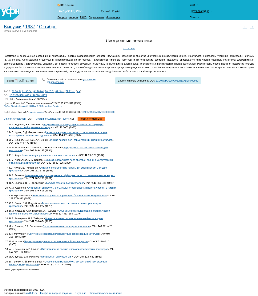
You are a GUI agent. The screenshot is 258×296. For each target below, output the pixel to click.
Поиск (193, 17)
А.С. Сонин (129, 48)
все (78, 91)
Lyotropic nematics (36, 112)
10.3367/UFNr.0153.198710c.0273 (28, 95)
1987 (30, 26)
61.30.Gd (27, 91)
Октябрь (48, 26)
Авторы (73, 17)
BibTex (7, 106)
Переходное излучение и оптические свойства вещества (56, 241)
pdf (21, 80)
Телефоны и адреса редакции (56, 293)
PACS (83, 17)
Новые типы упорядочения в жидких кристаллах (48, 155)
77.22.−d (70, 91)
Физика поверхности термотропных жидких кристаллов (81, 139)
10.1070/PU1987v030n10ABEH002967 (177, 80)
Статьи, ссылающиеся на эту (52, 118)
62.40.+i (59, 91)
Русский (105, 11)
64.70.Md (39, 91)
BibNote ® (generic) (19, 106)
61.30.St (16, 91)
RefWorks (57, 106)
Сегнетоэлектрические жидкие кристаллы (66, 226)
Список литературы (15, 118)
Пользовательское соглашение (105, 293)
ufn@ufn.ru (31, 293)
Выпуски (62, 17)
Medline (48, 106)
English (116, 11)
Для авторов (113, 17)
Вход (192, 4)
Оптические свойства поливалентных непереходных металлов (63, 233)
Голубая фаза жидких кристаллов (65, 183)
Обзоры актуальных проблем (20, 31)
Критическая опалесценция (56, 256)
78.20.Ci (49, 91)
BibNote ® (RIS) (37, 106)
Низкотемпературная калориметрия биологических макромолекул (69, 195)
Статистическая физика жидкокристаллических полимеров (74, 249)
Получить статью (199, 11)
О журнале (80, 293)
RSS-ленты (67, 5)
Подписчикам (96, 17)
